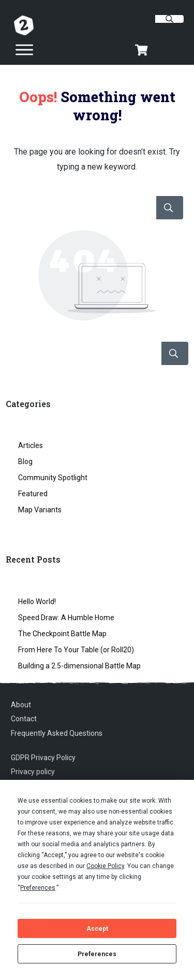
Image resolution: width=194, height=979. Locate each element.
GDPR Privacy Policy (43, 757)
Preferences (97, 954)
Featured (33, 494)
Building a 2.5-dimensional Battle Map (79, 666)
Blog (25, 461)
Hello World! (37, 601)
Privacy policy (33, 771)
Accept (97, 928)
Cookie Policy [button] (105, 866)
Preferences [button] (37, 887)
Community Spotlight (52, 477)
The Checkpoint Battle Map (62, 634)
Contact (24, 719)
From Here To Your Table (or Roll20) (76, 650)
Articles (30, 445)
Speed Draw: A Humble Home (66, 617)
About (21, 705)
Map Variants (40, 510)
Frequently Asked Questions (56, 733)
